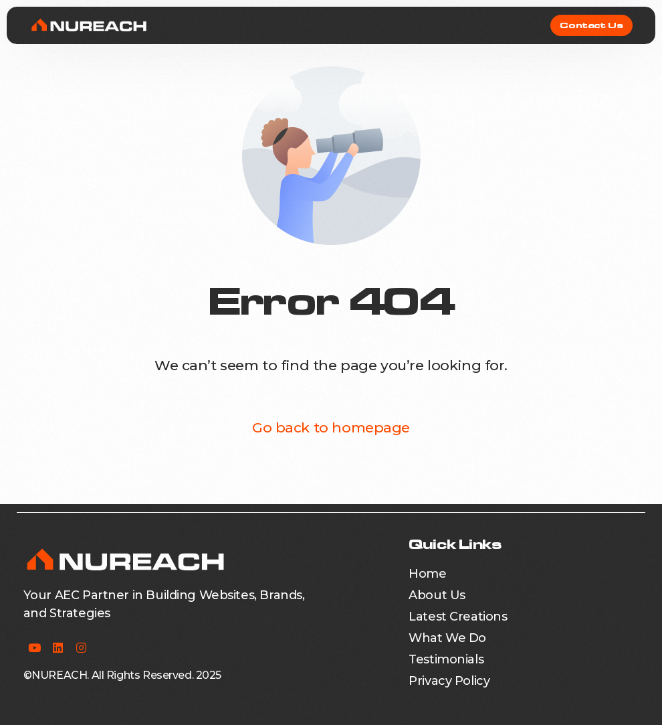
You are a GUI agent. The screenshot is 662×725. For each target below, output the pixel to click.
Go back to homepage (331, 427)
